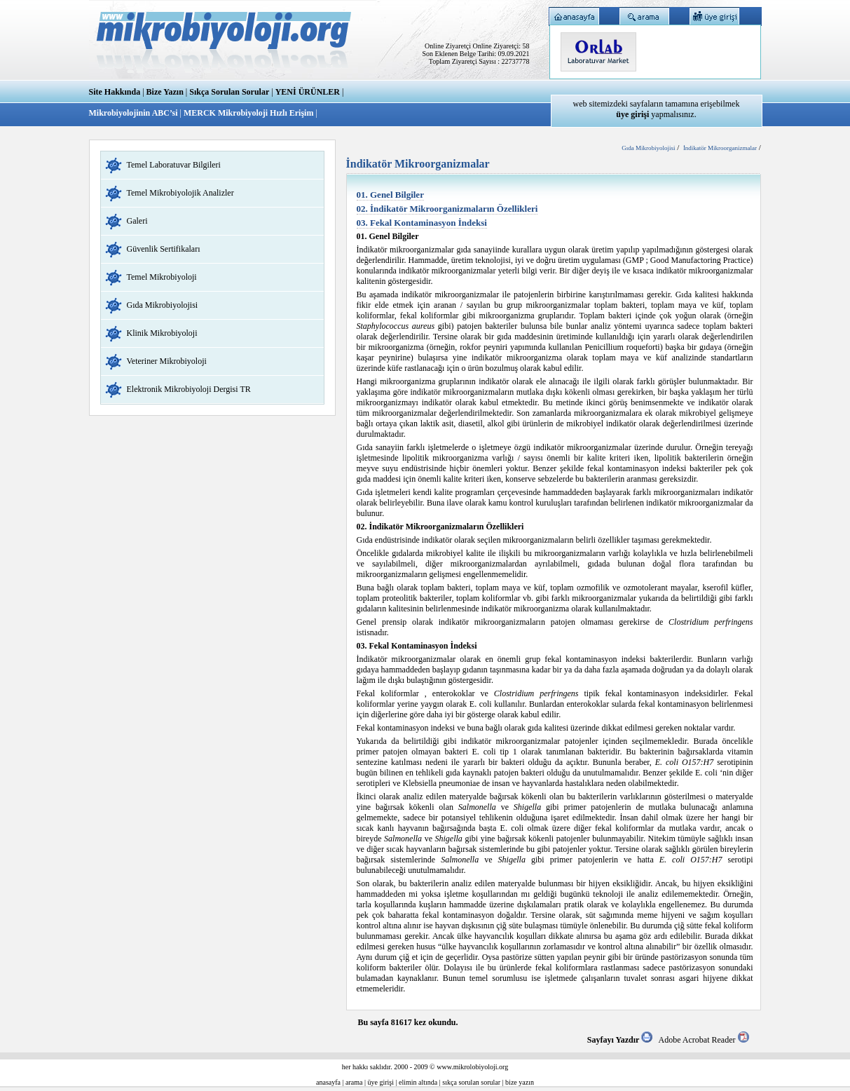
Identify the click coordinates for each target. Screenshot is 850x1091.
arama (353, 1082)
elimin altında (418, 1082)
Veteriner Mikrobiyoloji (167, 361)
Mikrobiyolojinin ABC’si (134, 113)
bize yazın (519, 1082)
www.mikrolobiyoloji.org (472, 1067)
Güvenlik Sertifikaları (163, 249)
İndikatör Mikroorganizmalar (720, 147)
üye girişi (381, 1082)
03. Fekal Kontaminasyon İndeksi (422, 222)
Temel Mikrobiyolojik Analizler (180, 193)
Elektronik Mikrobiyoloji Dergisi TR (189, 389)
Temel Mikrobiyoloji (162, 277)
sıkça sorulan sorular (471, 1082)
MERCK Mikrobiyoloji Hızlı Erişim (248, 113)
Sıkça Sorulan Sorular (229, 92)
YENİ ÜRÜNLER (307, 92)
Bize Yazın (165, 92)
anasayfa (328, 1082)
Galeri (137, 221)
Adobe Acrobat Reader (704, 1040)
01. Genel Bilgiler (390, 194)
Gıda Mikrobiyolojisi (162, 305)
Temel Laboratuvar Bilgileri (174, 165)
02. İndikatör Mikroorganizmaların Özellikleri (447, 208)
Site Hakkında (115, 92)
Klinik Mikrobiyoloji (162, 333)
